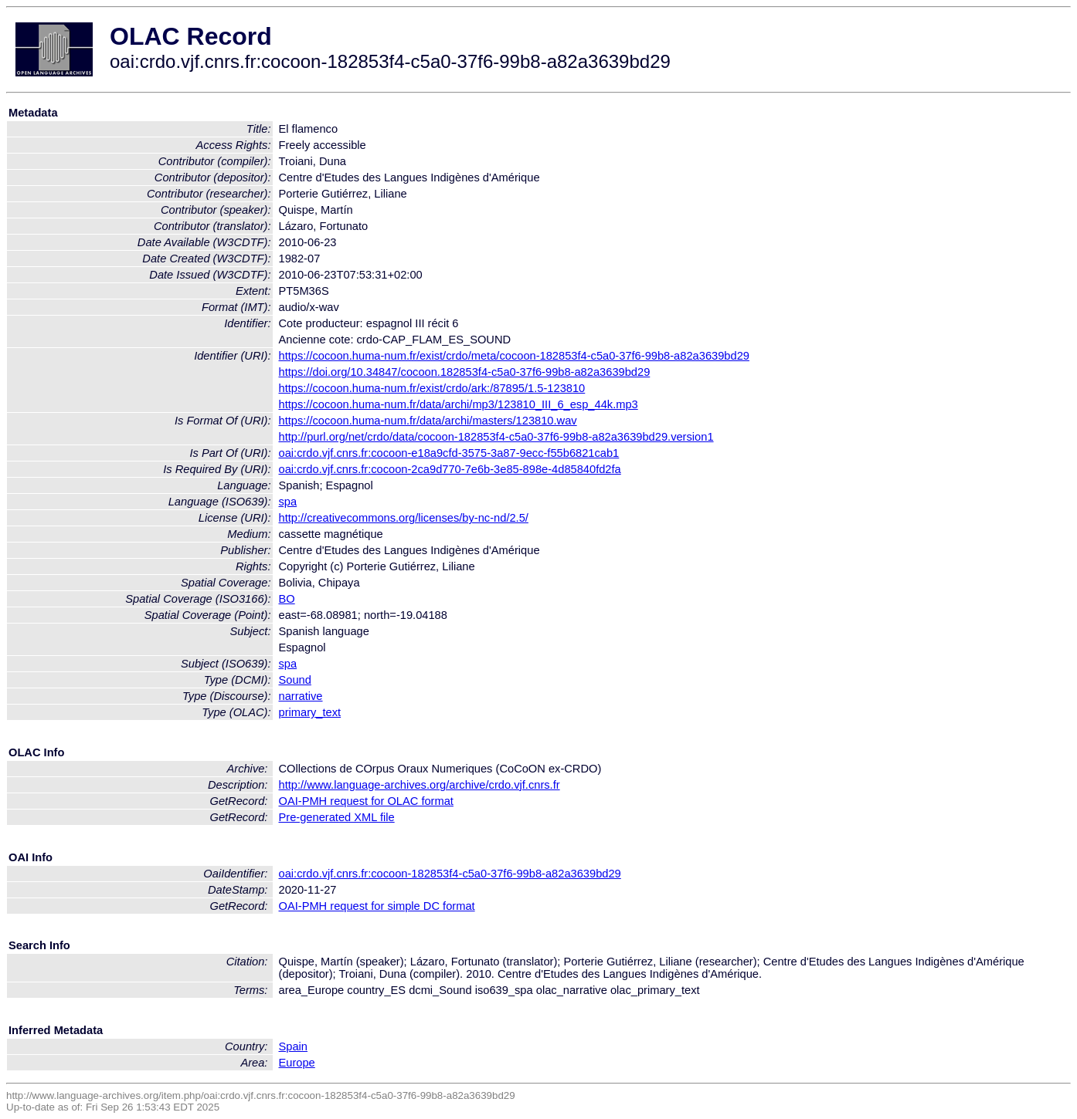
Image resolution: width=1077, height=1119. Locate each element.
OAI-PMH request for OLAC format (366, 801)
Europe (297, 1062)
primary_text (310, 712)
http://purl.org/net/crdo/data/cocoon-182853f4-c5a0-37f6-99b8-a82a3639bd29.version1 (496, 437)
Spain (293, 1046)
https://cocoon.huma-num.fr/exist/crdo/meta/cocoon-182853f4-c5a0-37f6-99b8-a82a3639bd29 (514, 356)
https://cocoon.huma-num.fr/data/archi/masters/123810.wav (428, 420)
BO (287, 599)
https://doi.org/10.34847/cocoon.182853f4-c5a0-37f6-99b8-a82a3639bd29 (465, 372)
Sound (295, 680)
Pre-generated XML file (337, 817)
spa (288, 501)
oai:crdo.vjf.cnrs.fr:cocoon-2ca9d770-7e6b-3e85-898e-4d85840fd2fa (450, 469)
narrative (301, 696)
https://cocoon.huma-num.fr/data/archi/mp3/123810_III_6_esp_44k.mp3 (458, 404)
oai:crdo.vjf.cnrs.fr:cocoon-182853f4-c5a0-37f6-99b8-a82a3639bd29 (450, 873)
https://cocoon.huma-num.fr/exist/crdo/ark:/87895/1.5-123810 (432, 388)
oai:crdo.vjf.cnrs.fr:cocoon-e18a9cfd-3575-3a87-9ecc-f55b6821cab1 (449, 453)
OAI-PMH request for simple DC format (377, 906)
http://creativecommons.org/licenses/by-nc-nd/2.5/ (403, 518)
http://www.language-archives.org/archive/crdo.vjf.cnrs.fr (419, 785)
